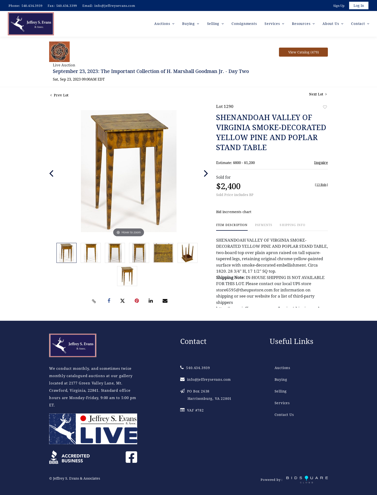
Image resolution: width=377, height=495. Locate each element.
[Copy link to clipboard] (94, 302)
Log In (358, 5)
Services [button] (273, 24)
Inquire (321, 163)
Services (282, 403)
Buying (281, 379)
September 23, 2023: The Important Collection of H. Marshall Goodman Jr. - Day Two (151, 72)
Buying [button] (189, 24)
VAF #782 (192, 410)
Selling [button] (214, 24)
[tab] (232, 227)
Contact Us (284, 414)
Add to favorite (325, 108)
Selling (281, 391)
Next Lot (318, 95)
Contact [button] (358, 24)
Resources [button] (301, 24)
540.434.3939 (32, 5)
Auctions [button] (162, 24)
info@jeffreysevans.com (114, 5)
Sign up (338, 6)
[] (321, 185)
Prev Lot (59, 95)
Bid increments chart (234, 212)
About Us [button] (331, 24)
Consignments (244, 24)
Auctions (282, 367)
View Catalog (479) (303, 53)
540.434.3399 (66, 5)
